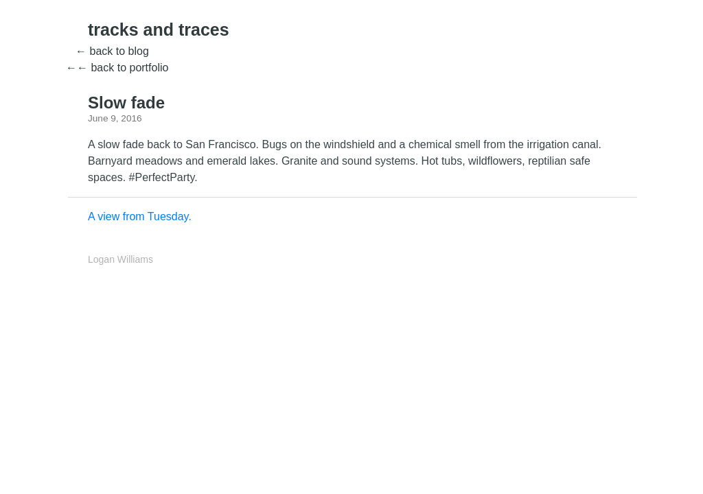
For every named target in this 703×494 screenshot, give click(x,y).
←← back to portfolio (117, 67)
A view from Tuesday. (140, 216)
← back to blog (112, 51)
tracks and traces (158, 29)
